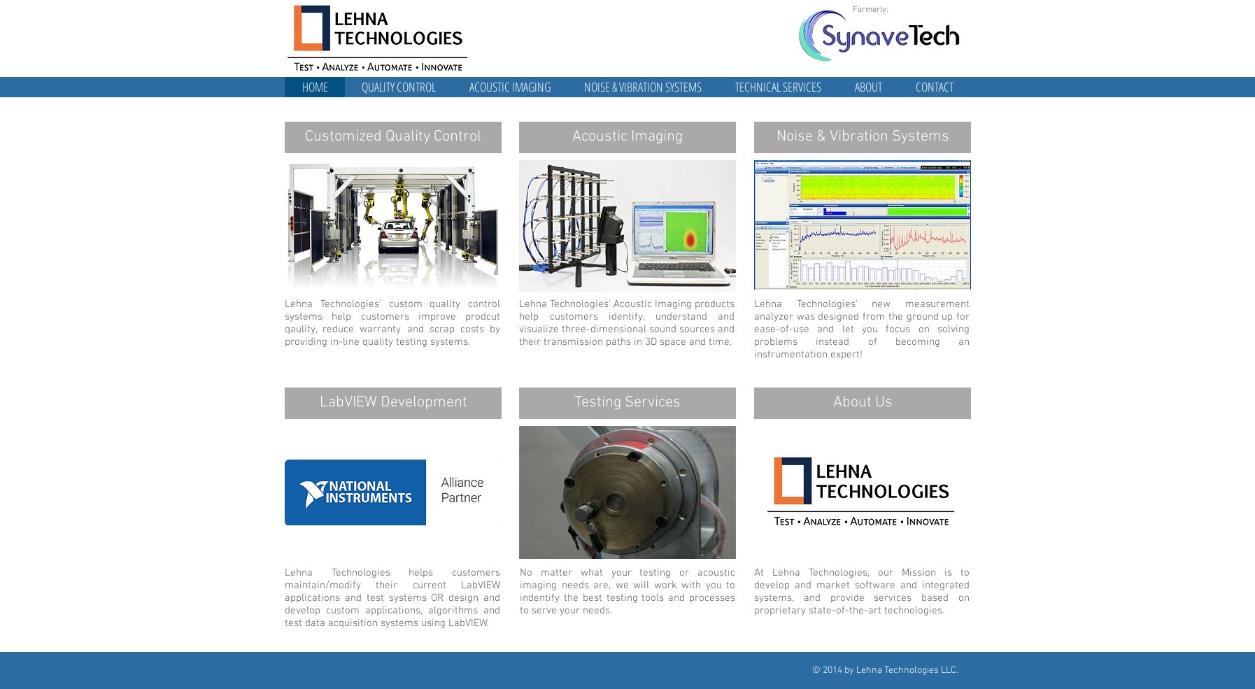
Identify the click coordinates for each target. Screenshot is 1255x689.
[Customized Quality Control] (393, 137)
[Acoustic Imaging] (627, 137)
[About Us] (862, 403)
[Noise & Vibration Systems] (862, 137)
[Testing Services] (627, 403)
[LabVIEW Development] (393, 403)
